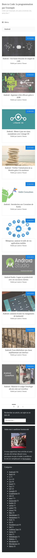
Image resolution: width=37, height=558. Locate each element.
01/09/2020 (30, 75)
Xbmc (11, 546)
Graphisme (13, 493)
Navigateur (13, 517)
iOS (10, 496)
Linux (11, 510)
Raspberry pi (14, 525)
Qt (10, 522)
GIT (10, 489)
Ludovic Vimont (22, 63)
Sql (10, 527)
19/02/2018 (30, 330)
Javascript (12, 501)
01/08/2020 (30, 111)
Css (10, 481)
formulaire (27, 459)
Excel (11, 484)
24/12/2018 (30, 293)
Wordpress (13, 544)
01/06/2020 (30, 184)
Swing (11, 532)
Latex (11, 508)
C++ (10, 479)
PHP (10, 520)
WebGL (11, 539)
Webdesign (13, 537)
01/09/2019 (30, 220)
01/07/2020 (30, 148)
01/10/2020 (30, 38)
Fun (10, 486)
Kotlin (11, 503)
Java (10, 498)
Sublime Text (14, 529)
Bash (11, 474)
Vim (10, 534)
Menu (7, 22)
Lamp (11, 505)
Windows (12, 541)
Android (12, 472)
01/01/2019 (30, 257)
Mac (10, 513)
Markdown (13, 515)
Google (11, 491)
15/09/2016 (30, 366)
